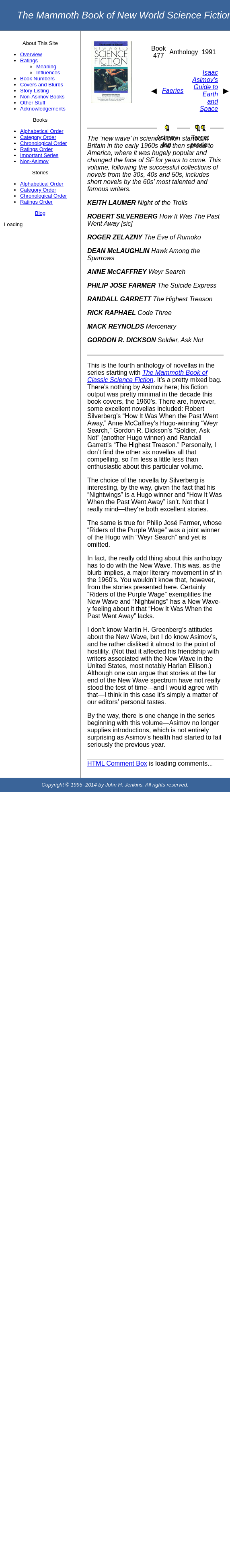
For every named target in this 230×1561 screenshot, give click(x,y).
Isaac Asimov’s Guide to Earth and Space (205, 90)
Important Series (39, 155)
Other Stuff (32, 103)
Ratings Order (36, 149)
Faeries (172, 90)
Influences (48, 72)
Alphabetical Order (42, 131)
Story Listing (34, 91)
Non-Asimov (34, 161)
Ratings (29, 60)
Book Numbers (37, 79)
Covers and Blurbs (41, 85)
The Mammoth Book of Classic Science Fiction (147, 376)
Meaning (46, 66)
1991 (208, 52)
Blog (40, 213)
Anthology (183, 52)
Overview (31, 54)
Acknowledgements (43, 109)
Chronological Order (43, 143)
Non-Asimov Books (42, 97)
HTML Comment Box (117, 763)
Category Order (38, 137)
